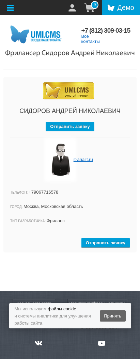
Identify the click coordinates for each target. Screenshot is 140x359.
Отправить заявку (70, 126)
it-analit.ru (83, 159)
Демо (125, 7)
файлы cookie (62, 308)
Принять (112, 316)
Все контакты (90, 39)
